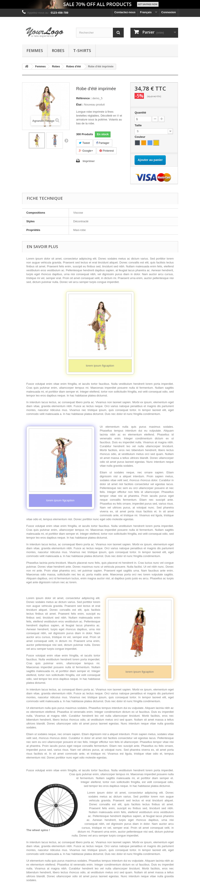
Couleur (140, 136)
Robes (58, 50)
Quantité (140, 112)
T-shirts (82, 50)
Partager (102, 143)
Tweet (84, 143)
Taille (138, 125)
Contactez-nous (125, 12)
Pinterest (106, 150)
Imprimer (89, 161)
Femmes (34, 50)
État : (79, 104)
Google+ (86, 150)
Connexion (168, 12)
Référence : (83, 98)
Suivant (66, 140)
